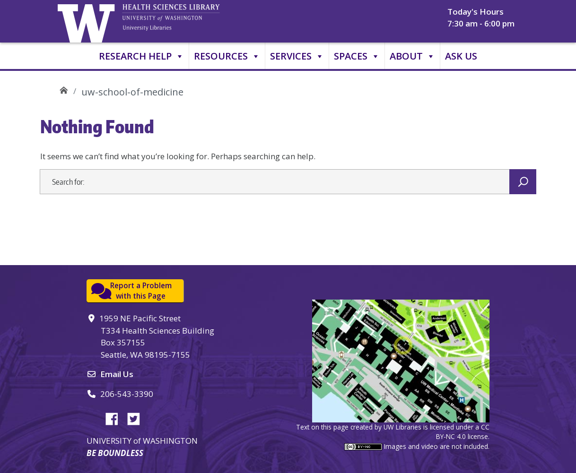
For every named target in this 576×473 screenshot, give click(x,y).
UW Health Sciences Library (64, 88)
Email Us (116, 374)
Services (297, 56)
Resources (227, 56)
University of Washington (88, 21)
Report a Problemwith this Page (141, 291)
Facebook (115, 417)
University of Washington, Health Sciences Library (183, 21)
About (412, 56)
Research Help (141, 56)
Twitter (137, 417)
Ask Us (461, 56)
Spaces (357, 56)
